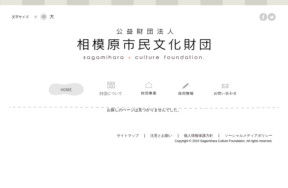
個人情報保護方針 (198, 136)
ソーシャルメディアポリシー (248, 136)
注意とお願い (161, 136)
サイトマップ (128, 136)
